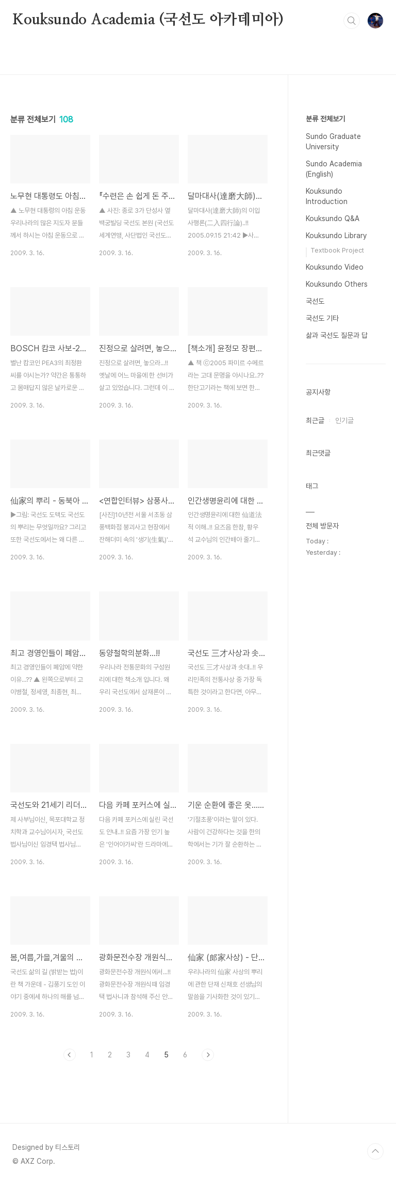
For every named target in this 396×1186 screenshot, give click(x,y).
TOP (375, 1151)
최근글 (315, 420)
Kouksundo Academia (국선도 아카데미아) (148, 20)
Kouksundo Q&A (332, 218)
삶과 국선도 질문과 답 (337, 335)
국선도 (315, 301)
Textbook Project (337, 250)
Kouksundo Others (337, 284)
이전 (69, 1055)
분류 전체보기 (325, 119)
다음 (208, 1055)
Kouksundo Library (336, 235)
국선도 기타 (322, 318)
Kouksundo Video (335, 267)
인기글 (344, 420)
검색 (351, 20)
